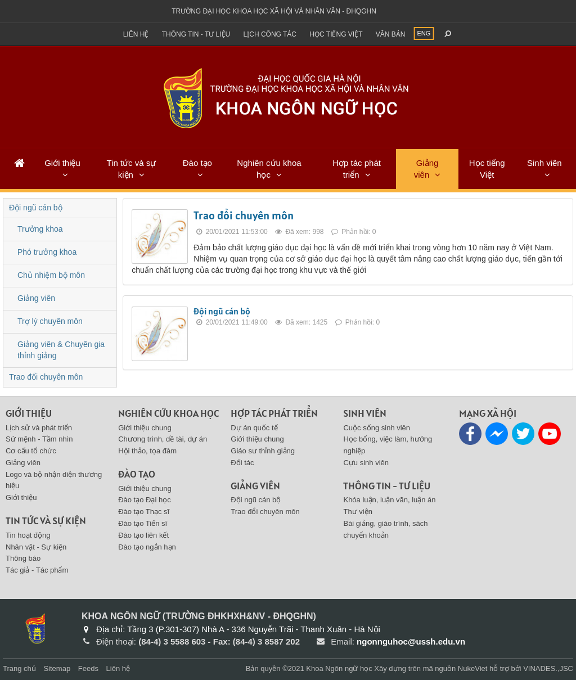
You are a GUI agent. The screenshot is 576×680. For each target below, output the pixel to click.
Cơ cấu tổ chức (31, 451)
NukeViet (473, 668)
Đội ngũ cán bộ (222, 311)
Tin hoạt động (28, 535)
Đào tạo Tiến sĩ (142, 523)
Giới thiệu (62, 163)
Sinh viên (544, 163)
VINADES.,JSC (548, 668)
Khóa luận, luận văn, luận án (389, 500)
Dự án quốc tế (254, 428)
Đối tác (242, 462)
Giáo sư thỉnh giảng (263, 451)
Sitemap (56, 668)
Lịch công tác (270, 34)
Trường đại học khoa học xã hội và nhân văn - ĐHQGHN (274, 11)
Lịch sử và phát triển (39, 428)
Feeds (88, 668)
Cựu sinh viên (366, 462)
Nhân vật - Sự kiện (36, 547)
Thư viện (357, 511)
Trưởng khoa (40, 228)
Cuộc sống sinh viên (376, 428)
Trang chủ (19, 668)
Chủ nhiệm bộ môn (51, 275)
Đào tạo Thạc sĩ (143, 511)
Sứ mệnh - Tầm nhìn (39, 439)
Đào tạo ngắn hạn (147, 547)
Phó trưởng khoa (46, 251)
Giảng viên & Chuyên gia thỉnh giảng (61, 350)
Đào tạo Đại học (144, 500)
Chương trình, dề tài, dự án (162, 439)
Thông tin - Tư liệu (196, 34)
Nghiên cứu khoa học (269, 168)
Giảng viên (426, 168)
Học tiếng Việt (487, 168)
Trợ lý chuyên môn (50, 321)
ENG (424, 33)
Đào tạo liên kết (143, 535)
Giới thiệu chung (145, 428)
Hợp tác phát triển (356, 168)
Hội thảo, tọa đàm (147, 451)
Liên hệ (136, 34)
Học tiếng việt (335, 34)
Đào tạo (197, 163)
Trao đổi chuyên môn (244, 215)
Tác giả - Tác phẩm (37, 570)
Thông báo (23, 558)
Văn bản (391, 34)
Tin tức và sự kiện (131, 168)
